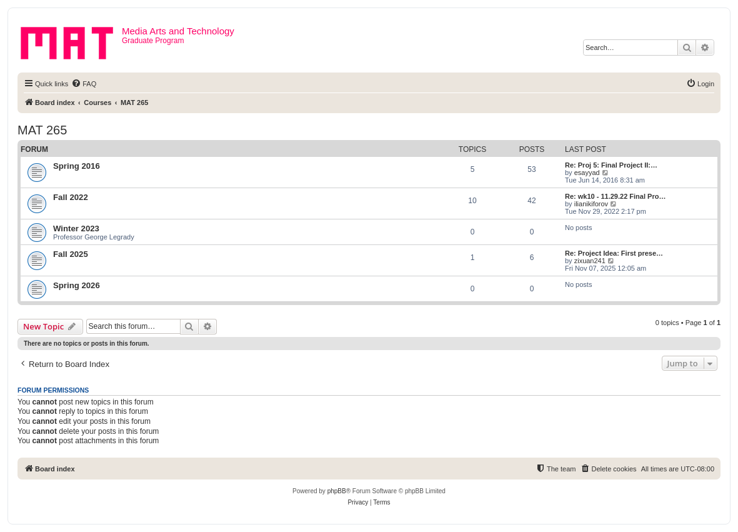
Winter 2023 (76, 228)
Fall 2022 (70, 197)
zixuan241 (590, 260)
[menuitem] (83, 83)
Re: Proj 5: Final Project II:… (611, 165)
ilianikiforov (591, 204)
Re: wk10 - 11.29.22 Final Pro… (615, 196)
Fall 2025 (70, 254)
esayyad (587, 172)
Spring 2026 (76, 285)
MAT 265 (42, 130)
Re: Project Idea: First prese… (614, 253)
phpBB (336, 491)
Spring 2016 (76, 166)
